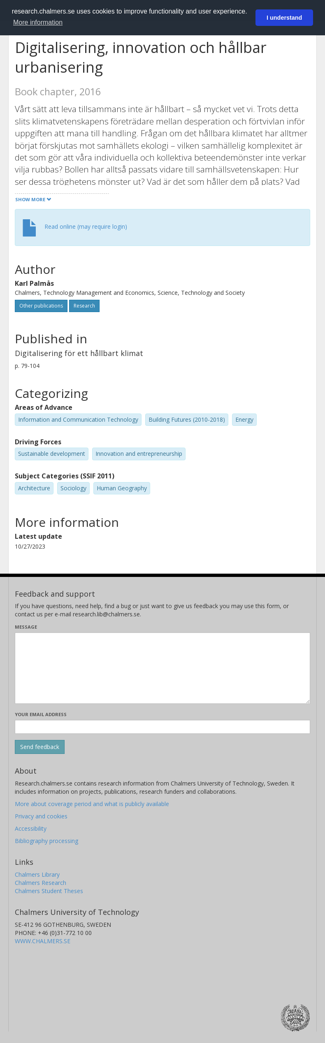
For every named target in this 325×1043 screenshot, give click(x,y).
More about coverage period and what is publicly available (92, 804)
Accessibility (30, 828)
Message (26, 627)
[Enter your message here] (162, 668)
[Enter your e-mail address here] (162, 727)
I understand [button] (284, 17)
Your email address (41, 714)
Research (84, 305)
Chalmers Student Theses (49, 891)
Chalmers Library (37, 874)
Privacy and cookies (41, 816)
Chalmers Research (40, 883)
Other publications (41, 305)
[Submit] (40, 747)
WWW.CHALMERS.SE (42, 941)
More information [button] (38, 22)
